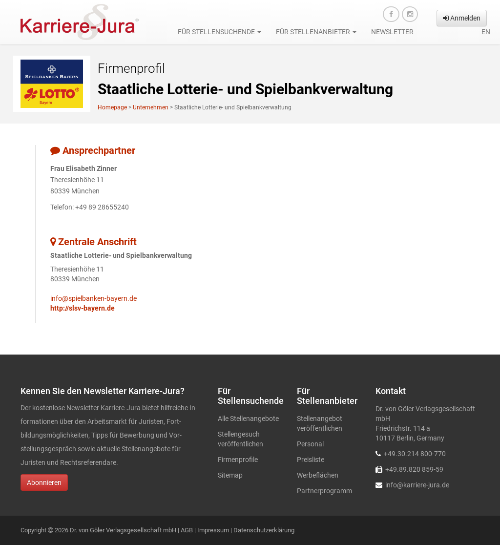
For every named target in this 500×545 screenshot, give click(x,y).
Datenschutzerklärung (263, 530)
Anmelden (461, 18)
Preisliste (310, 459)
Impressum (213, 530)
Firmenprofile (238, 459)
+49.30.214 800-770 (415, 454)
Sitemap (230, 475)
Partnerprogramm (324, 491)
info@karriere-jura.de (417, 485)
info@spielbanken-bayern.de (93, 298)
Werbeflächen (317, 475)
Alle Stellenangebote (248, 418)
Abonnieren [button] (44, 482)
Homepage (112, 107)
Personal (310, 444)
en (485, 32)
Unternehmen (150, 107)
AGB (187, 530)
